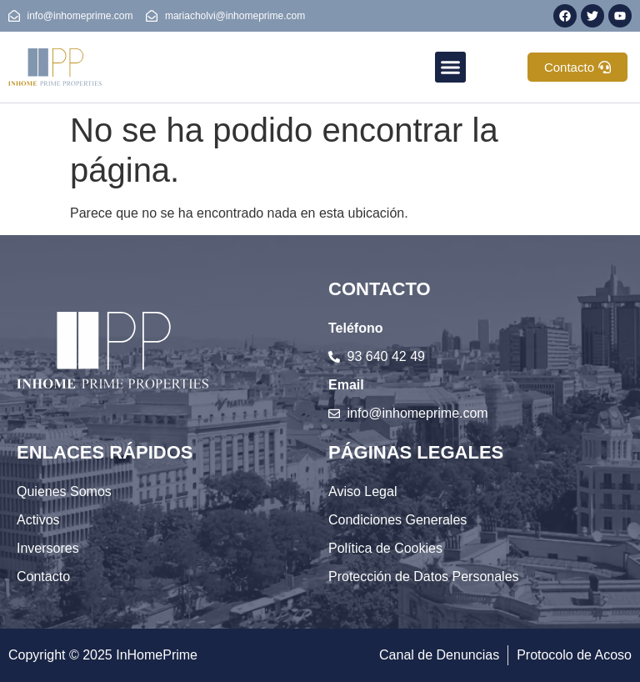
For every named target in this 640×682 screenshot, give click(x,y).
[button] (451, 67)
